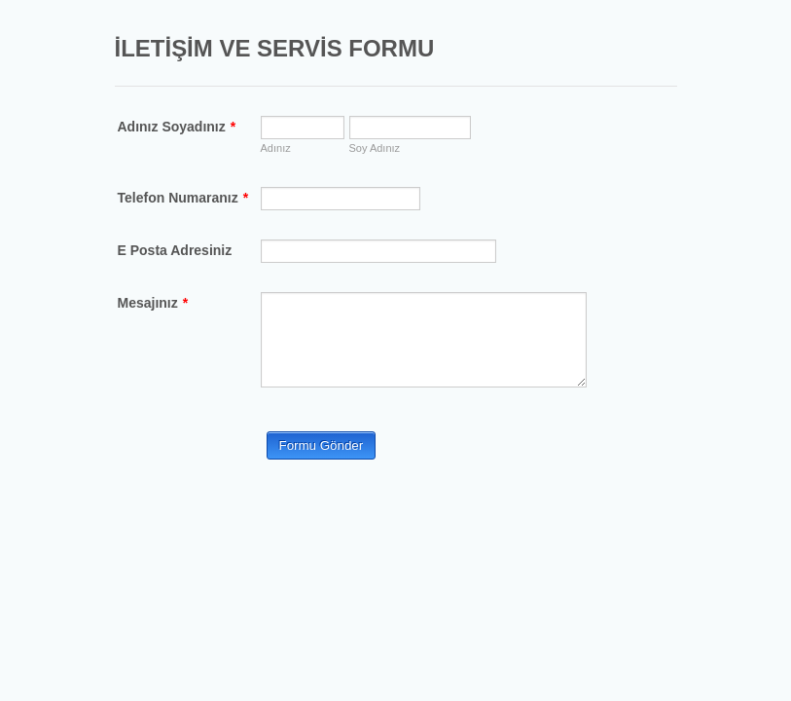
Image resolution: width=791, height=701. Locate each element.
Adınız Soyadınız (177, 126)
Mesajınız (153, 303)
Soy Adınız (375, 148)
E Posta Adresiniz (175, 250)
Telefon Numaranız (183, 197)
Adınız (276, 148)
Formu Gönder (321, 445)
